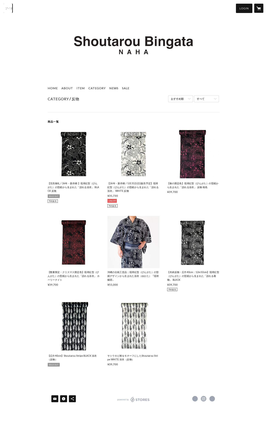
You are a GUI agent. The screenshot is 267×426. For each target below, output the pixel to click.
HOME (53, 88)
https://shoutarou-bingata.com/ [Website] (212, 398)
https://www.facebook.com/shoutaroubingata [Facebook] (195, 398)
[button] (244, 8)
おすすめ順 (177, 98)
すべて (200, 98)
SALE (125, 88)
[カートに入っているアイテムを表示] (258, 8)
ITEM (81, 88)
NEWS (113, 88)
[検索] (8, 8)
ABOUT (67, 88)
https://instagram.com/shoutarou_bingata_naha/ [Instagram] (203, 398)
